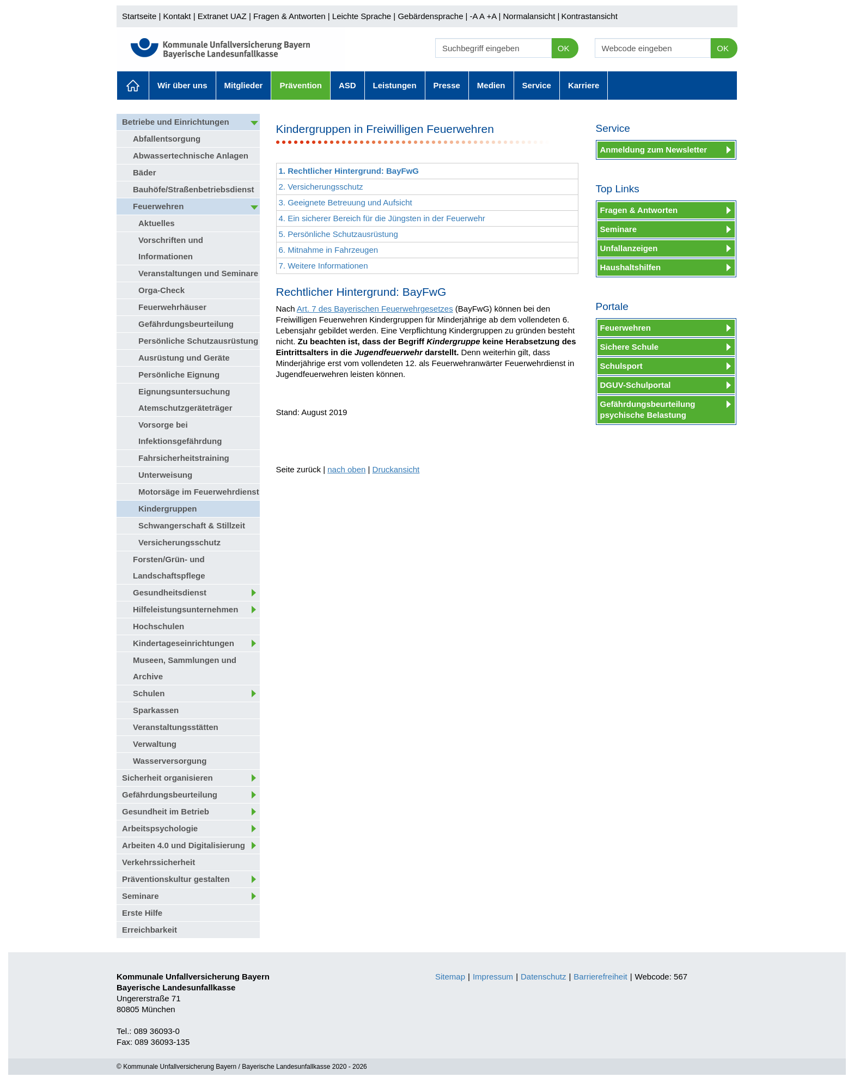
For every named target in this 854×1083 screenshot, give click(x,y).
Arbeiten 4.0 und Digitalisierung (183, 845)
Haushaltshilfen (630, 267)
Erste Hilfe (142, 912)
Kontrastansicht (589, 16)
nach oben (346, 469)
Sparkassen (156, 710)
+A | (492, 16)
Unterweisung (165, 474)
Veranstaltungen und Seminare (198, 273)
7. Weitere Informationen (323, 265)
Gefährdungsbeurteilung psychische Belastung (648, 409)
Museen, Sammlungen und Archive (184, 668)
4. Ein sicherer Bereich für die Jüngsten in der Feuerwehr (382, 218)
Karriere (584, 85)
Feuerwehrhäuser (172, 307)
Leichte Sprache (361, 16)
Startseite (139, 16)
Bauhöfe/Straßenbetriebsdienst (193, 189)
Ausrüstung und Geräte (184, 357)
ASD (347, 85)
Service (536, 85)
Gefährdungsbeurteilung (186, 323)
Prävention (300, 85)
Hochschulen (158, 626)
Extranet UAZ (222, 16)
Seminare (140, 896)
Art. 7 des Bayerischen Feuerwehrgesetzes (375, 308)
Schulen (148, 693)
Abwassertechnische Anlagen (190, 155)
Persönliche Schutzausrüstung (198, 340)
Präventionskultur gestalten (176, 879)
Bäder (144, 172)
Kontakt (177, 16)
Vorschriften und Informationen (170, 248)
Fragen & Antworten (289, 16)
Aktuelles (133, 85)
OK (564, 48)
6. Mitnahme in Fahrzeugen (329, 249)
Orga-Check (161, 290)
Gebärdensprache (430, 16)
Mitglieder (243, 85)
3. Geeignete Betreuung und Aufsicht (345, 202)
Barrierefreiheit (600, 976)
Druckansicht (396, 469)
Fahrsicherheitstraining (183, 458)
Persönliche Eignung (178, 374)
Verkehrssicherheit (158, 862)
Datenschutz (543, 976)
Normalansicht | (531, 16)
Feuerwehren (158, 206)
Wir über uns (182, 85)
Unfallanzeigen (629, 248)
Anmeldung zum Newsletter (653, 149)
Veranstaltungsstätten (175, 727)
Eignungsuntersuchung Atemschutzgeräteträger (185, 399)
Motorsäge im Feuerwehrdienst (198, 491)
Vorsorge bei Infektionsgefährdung (180, 433)
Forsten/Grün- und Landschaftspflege (169, 567)
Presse (447, 85)
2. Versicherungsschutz (321, 186)
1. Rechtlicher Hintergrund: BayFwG (349, 170)
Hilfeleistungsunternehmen (185, 609)
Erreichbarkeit (149, 929)
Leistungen (395, 85)
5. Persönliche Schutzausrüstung (338, 234)
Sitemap (450, 976)
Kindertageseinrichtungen (183, 643)
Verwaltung (154, 744)
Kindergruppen (167, 508)
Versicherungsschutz (179, 542)
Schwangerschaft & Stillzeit (191, 525)
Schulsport (621, 365)
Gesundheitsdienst (169, 592)
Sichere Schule (629, 346)
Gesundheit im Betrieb (165, 811)
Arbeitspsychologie (160, 828)
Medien (491, 85)
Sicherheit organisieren (167, 777)
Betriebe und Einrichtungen (175, 121)
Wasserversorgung (169, 760)
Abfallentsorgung (166, 138)
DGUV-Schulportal (635, 385)
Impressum (493, 976)
